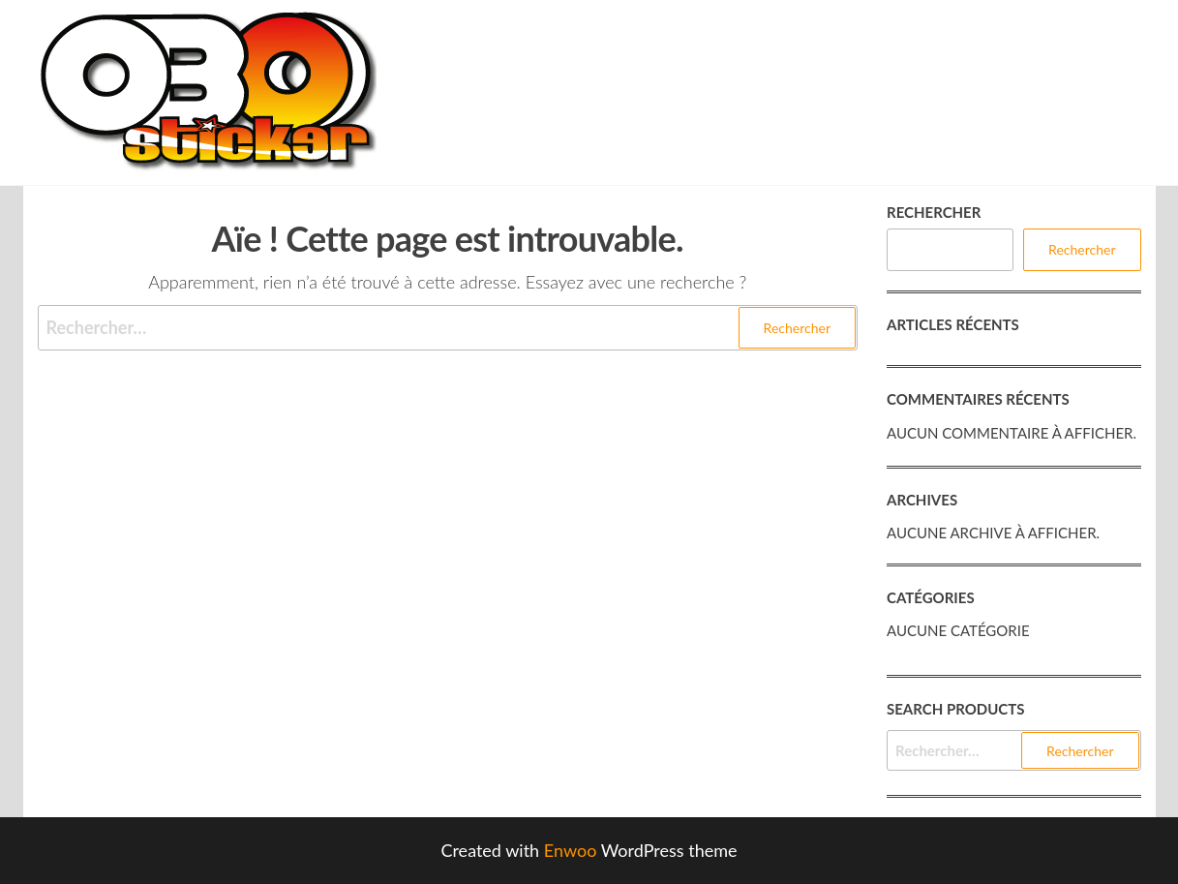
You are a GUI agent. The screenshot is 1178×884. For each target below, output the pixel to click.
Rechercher (934, 212)
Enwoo (570, 850)
